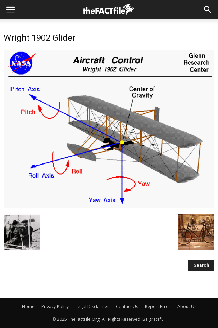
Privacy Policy (55, 307)
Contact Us (127, 307)
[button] (208, 9)
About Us (186, 307)
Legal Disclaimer (92, 307)
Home (28, 307)
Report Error (158, 307)
